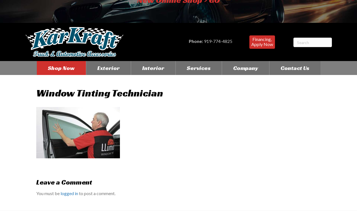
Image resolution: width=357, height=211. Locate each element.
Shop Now (61, 68)
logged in (69, 193)
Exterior (108, 68)
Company (245, 68)
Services (199, 68)
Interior (153, 68)
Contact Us (295, 68)
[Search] (312, 42)
